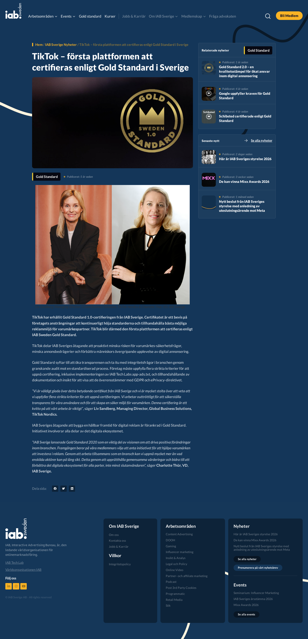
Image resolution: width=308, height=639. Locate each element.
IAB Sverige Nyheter (61, 44)
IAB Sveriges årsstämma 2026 (253, 599)
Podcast (171, 581)
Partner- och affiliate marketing (186, 576)
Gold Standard (47, 176)
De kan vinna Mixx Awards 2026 (244, 181)
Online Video (174, 570)
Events (66, 16)
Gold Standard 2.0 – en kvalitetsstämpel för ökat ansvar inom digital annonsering (244, 71)
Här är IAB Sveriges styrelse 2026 (245, 159)
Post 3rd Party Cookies (181, 587)
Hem (39, 44)
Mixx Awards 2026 (246, 605)
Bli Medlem (289, 16)
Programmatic (175, 593)
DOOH (170, 540)
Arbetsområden (40, 16)
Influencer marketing (179, 552)
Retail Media (174, 599)
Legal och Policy (176, 564)
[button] (55, 489)
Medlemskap (191, 16)
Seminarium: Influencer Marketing (256, 593)
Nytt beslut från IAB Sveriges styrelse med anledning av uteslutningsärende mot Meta (242, 205)
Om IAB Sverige (161, 16)
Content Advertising (179, 534)
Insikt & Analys (175, 558)
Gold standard (90, 16)
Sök (168, 605)
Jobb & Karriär (134, 16)
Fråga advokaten (222, 16)
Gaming (171, 546)
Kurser (110, 16)
